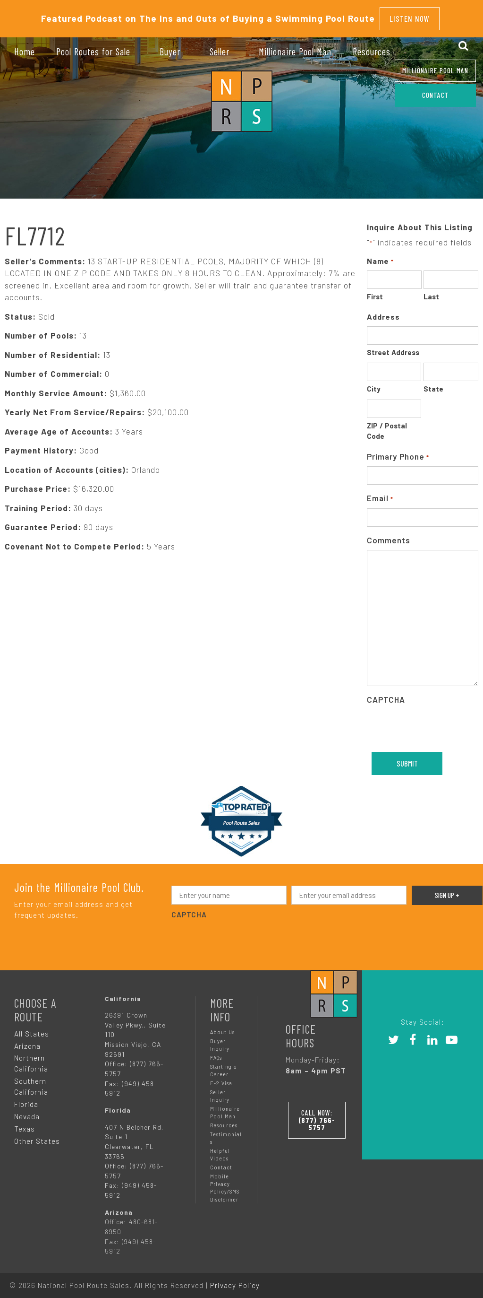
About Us (222, 1027)
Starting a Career (223, 1065)
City (374, 384)
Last (431, 292)
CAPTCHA (386, 695)
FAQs (216, 1053)
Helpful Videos (220, 1150)
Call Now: (323, 1113)
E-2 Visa (221, 1078)
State (433, 384)
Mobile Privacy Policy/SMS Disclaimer (224, 1183)
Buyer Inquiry (219, 1040)
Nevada (27, 1111)
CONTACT (435, 95)
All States (31, 1029)
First (375, 292)
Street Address (393, 347)
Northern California (31, 1059)
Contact (221, 1163)
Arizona (27, 1041)
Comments (388, 535)
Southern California (31, 1082)
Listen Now (410, 16)
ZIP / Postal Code (387, 426)
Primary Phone (398, 452)
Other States (37, 1136)
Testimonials (226, 1133)
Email (380, 494)
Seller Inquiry (219, 1091)
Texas (24, 1124)
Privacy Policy (235, 1280)
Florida (26, 1099)
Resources (223, 1120)
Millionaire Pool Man (435, 70)
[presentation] (243, 934)
